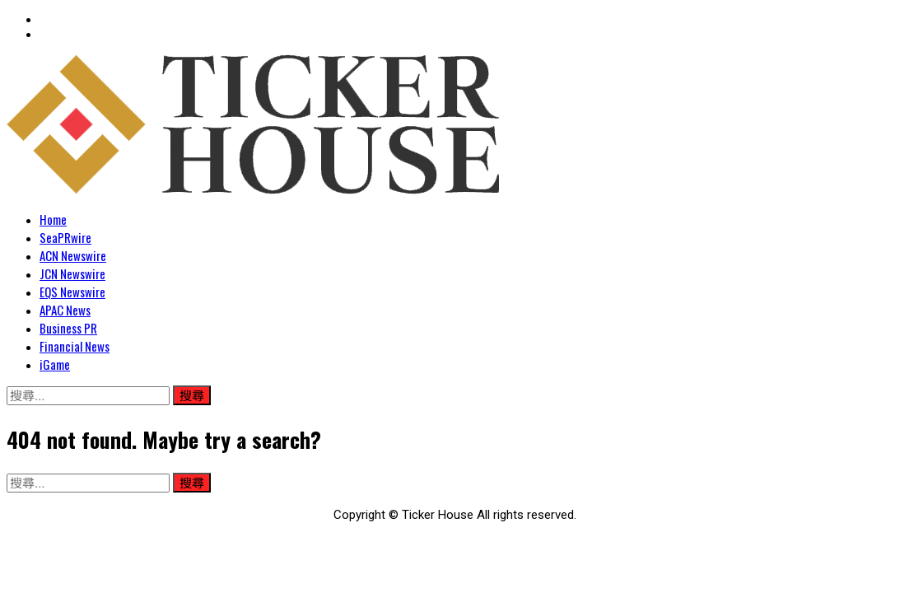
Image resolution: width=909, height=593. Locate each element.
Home (53, 219)
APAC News (65, 310)
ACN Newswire (73, 255)
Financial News (75, 346)
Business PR (68, 328)
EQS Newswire (72, 291)
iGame (55, 364)
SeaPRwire (65, 237)
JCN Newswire (72, 273)
